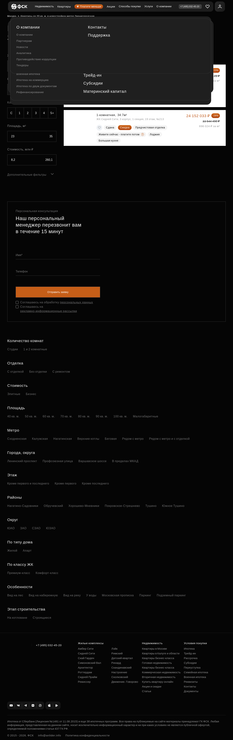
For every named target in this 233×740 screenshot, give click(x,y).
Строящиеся (42, 617)
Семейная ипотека (196, 672)
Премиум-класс (18, 573)
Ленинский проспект (22, 461)
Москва (11, 16)
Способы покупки (130, 6)
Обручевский (53, 505)
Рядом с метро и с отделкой (169, 438)
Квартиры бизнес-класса (158, 658)
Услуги (148, 6)
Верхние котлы (88, 438)
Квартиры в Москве (154, 648)
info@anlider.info (49, 735)
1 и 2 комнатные (35, 349)
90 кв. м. (102, 416)
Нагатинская (62, 438)
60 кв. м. (49, 416)
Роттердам (85, 672)
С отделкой (15, 371)
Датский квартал (122, 658)
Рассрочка (191, 658)
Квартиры (64, 6)
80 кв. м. (84, 416)
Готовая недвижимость (157, 662)
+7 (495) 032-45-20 (49, 645)
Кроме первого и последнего (28, 483)
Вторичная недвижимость (158, 677)
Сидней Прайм (87, 677)
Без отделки (38, 371)
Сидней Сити (86, 653)
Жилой (12, 550)
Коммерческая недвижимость (161, 672)
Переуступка (192, 667)
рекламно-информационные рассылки (48, 311)
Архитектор (85, 667)
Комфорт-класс (47, 573)
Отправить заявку (57, 292)
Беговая (111, 438)
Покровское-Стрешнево (122, 505)
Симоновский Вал (89, 662)
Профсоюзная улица (58, 461)
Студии (12, 349)
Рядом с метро (133, 438)
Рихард (116, 662)
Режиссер (84, 681)
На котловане (17, 617)
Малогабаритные (145, 416)
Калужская (40, 438)
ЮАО (11, 528)
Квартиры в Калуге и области (160, 653)
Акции (111, 6)
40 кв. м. (13, 416)
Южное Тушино (173, 505)
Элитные (13, 394)
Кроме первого (65, 483)
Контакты (190, 686)
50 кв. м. (31, 416)
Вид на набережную (43, 595)
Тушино (151, 505)
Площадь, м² (16, 125)
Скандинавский (121, 667)
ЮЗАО (51, 528)
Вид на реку (72, 595)
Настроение (119, 672)
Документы (191, 691)
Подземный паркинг (171, 595)
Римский (117, 653)
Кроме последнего (95, 483)
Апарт (27, 550)
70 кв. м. (66, 416)
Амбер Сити (86, 648)
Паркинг (145, 595)
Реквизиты (191, 681)
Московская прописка (118, 595)
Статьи (146, 691)
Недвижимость (44, 6)
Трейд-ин (190, 653)
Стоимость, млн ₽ (20, 149)
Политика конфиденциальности (87, 735)
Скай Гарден (86, 658)
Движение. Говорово (124, 681)
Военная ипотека (195, 677)
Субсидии (190, 662)
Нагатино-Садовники (22, 505)
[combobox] (31, 66)
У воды (91, 595)
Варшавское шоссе (92, 461)
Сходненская (17, 438)
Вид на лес (15, 595)
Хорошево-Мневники (83, 505)
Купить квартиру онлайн (157, 681)
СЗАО (36, 528)
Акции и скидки (151, 686)
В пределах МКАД (125, 461)
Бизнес (31, 394)
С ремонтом (61, 371)
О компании (163, 6)
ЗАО (23, 528)
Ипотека (189, 648)
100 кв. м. (120, 416)
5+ (52, 113)
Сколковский (119, 677)
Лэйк (114, 648)
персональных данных (76, 302)
